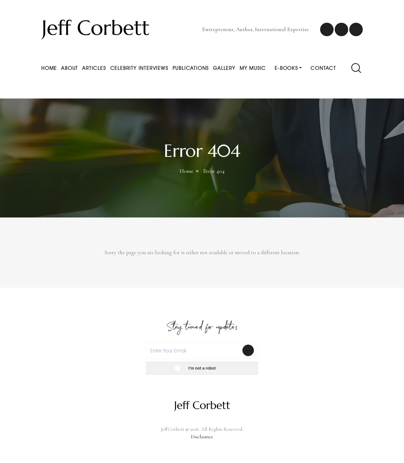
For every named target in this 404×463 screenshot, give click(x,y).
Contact (323, 68)
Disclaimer (202, 437)
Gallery (224, 68)
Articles (94, 68)
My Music (253, 68)
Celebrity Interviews (139, 68)
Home (49, 68)
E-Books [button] (286, 68)
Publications (191, 68)
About (69, 68)
